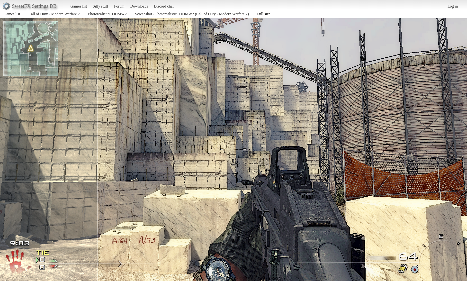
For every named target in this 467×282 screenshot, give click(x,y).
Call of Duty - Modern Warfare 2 (54, 14)
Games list (79, 6)
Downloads (139, 6)
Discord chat (163, 6)
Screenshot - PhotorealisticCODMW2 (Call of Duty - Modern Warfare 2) (192, 14)
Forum (119, 6)
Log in (453, 6)
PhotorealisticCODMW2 (107, 14)
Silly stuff (100, 6)
